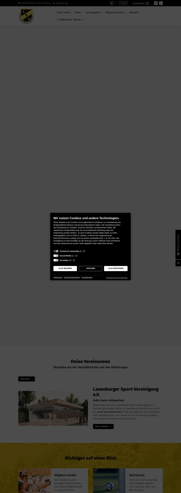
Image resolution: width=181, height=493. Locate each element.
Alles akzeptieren (115, 268)
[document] (90, 232)
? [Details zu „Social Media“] (76, 256)
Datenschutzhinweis (72, 277)
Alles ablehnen (65, 268)
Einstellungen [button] (87, 277)
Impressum (57, 277)
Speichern (90, 268)
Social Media (65, 256)
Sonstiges (64, 260)
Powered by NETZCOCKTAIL (117, 278)
